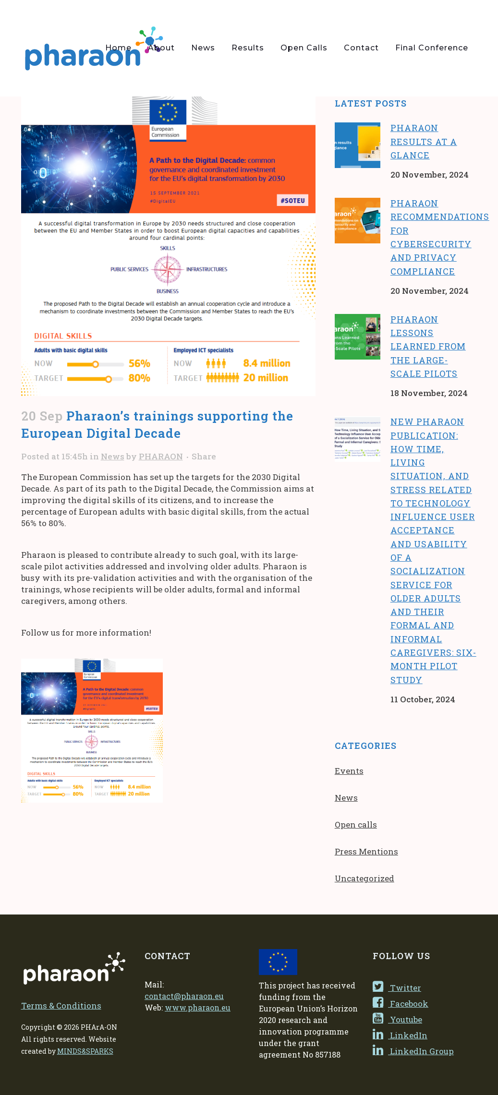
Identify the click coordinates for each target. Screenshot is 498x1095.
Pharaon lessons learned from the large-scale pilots (428, 346)
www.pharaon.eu (198, 1007)
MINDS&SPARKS (85, 1051)
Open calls (356, 824)
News (112, 456)
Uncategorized (364, 878)
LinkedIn (400, 1035)
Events (349, 770)
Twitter (397, 987)
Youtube (397, 1019)
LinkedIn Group (413, 1051)
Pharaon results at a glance (423, 141)
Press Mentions (366, 851)
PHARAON (161, 456)
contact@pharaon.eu (184, 996)
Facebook (400, 1003)
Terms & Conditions (61, 1005)
